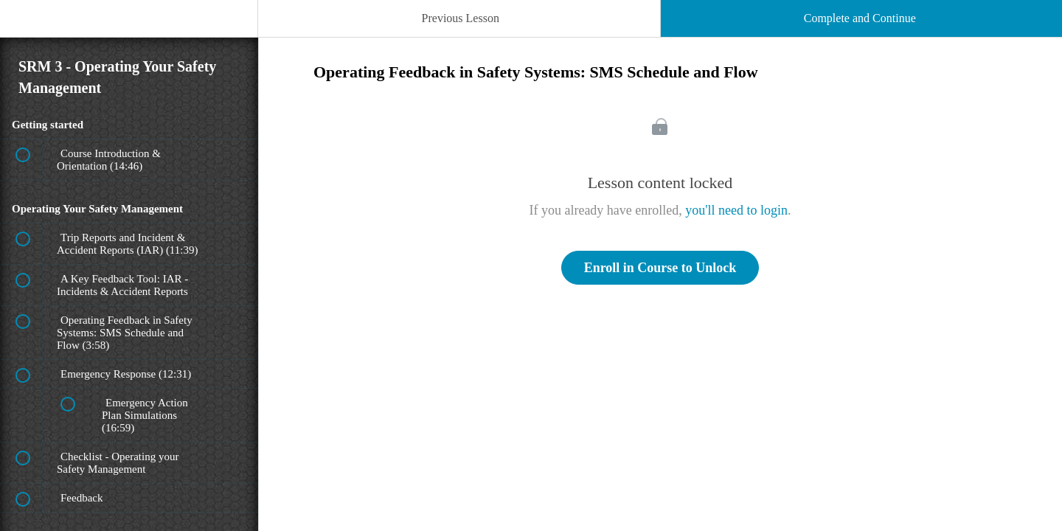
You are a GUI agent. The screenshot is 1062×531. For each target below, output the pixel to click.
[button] (26, 26)
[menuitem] (129, 33)
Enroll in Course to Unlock (660, 267)
